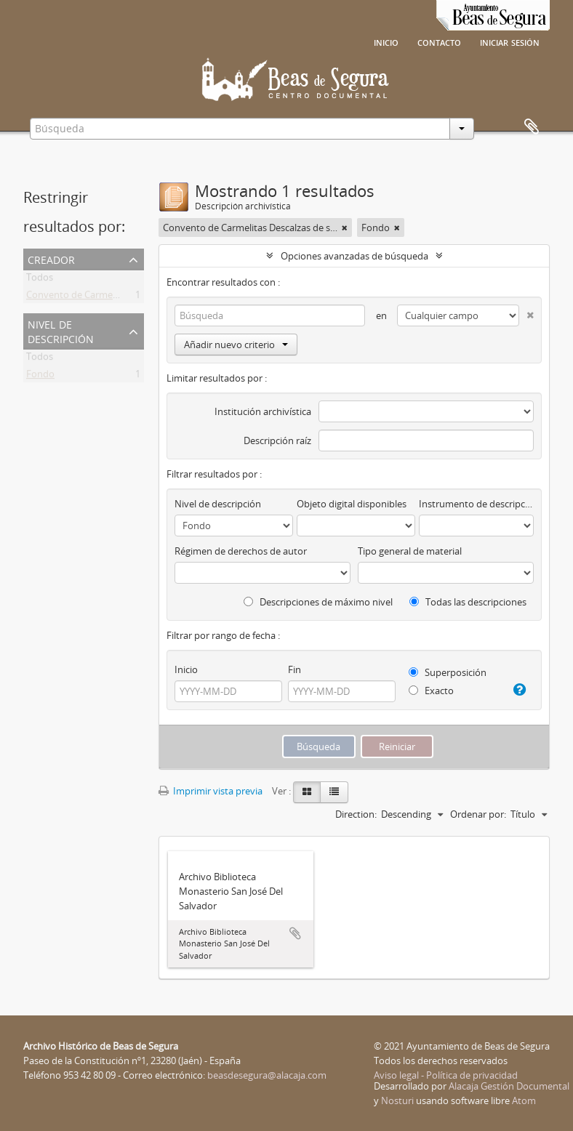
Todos (39, 279)
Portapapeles (531, 127)
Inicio (386, 41)
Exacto (431, 690)
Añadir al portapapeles (295, 933)
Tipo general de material (410, 551)
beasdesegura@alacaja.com (266, 1075)
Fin (294, 669)
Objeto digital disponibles (351, 503)
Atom (524, 1100)
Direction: (356, 814)
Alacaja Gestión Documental (509, 1085)
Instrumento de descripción (476, 503)
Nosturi (397, 1100)
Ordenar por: (478, 814)
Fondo (40, 376)
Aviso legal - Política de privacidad (446, 1075)
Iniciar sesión (510, 41)
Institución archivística (263, 411)
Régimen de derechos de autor (241, 551)
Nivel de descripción (61, 330)
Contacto (439, 41)
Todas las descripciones (467, 601)
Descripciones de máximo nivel (318, 601)
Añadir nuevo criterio (236, 344)
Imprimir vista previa (211, 790)
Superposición (447, 672)
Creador (51, 258)
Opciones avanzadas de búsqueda (354, 255)
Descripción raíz (277, 440)
